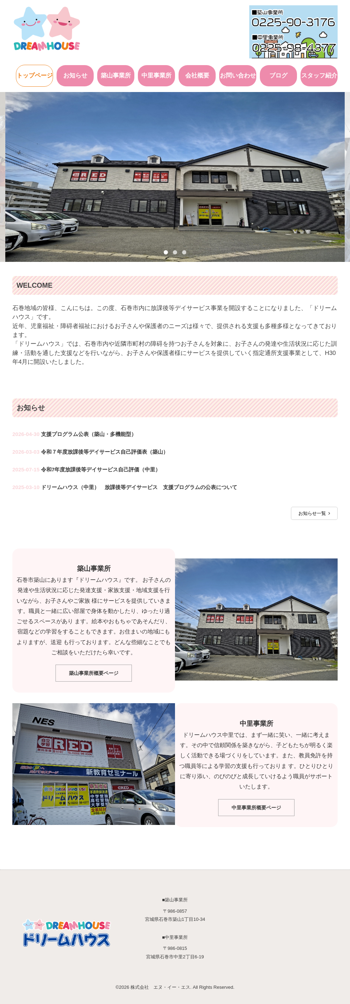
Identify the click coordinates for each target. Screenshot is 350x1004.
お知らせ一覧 (314, 512)
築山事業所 (116, 74)
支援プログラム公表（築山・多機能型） (88, 433)
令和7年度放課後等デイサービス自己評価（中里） (101, 468)
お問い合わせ (238, 74)
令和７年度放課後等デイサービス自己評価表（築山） (104, 451)
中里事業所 (156, 74)
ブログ (278, 74)
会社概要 (197, 74)
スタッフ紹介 (319, 74)
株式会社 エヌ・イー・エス (160, 986)
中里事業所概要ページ (256, 806)
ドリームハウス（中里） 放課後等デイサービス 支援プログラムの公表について (139, 486)
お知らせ (75, 74)
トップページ (35, 74)
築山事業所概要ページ (93, 672)
